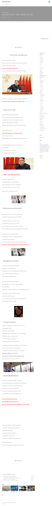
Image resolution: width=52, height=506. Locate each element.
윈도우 (48, 146)
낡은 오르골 (41, 61)
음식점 (41, 78)
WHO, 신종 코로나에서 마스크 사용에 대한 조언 (9, 475)
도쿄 (43, 144)
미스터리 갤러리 (42, 130)
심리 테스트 (41, 83)
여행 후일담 (41, 74)
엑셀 (45, 151)
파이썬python (42, 107)
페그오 (47, 147)
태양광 (42, 150)
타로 (40, 152)
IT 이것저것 (42, 100)
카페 (40, 79)
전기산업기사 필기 (42, 126)
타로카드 (41, 91)
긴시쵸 (45, 147)
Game (41, 65)
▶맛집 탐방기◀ (42, 77)
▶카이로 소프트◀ (42, 117)
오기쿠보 (45, 144)
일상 (41, 55)
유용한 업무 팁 (42, 112)
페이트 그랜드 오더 (46, 145)
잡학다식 (4, 474)
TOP (49, 503)
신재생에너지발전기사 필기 (43, 128)
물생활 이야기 (41, 59)
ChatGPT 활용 (42, 106)
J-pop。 (41, 66)
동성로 (42, 145)
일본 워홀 (42, 146)
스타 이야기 (41, 60)
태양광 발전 (45, 146)
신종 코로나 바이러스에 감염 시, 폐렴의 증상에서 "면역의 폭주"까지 (12, 478)
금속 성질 (41, 98)
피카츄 (40, 150)
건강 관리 (41, 84)
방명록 (6, 4)
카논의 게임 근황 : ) (42, 116)
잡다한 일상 (42, 54)
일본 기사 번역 (8, 474)
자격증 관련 (41, 124)
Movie (41, 64)
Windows (41, 105)
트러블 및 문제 (42, 121)
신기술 (41, 120)
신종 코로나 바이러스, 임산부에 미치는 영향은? (9, 479)
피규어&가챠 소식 (42, 80)
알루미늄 (43, 151)
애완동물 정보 (41, 90)
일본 (48, 147)
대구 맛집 (41, 144)
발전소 (42, 147)
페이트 (40, 151)
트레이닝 (41, 71)
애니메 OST (41, 68)
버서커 (47, 144)
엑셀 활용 (41, 109)
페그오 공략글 (41, 114)
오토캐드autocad (42, 108)
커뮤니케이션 (41, 72)
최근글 (40, 137)
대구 (40, 146)
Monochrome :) (6, 1)
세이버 (40, 145)
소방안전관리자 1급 (42, 127)
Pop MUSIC (41, 69)
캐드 (44, 150)
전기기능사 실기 (42, 125)
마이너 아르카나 (42, 93)
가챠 (41, 152)
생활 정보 (41, 85)
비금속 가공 (41, 99)
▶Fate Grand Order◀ (43, 113)
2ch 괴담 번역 (41, 89)
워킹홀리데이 (47, 150)
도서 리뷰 (41, 122)
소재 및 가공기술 (42, 95)
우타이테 (41, 67)
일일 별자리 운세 (42, 94)
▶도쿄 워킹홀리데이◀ (43, 75)
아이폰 (40, 147)
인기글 (43, 137)
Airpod (41, 104)
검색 (47, 1)
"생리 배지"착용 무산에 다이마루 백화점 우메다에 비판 (10, 480)
